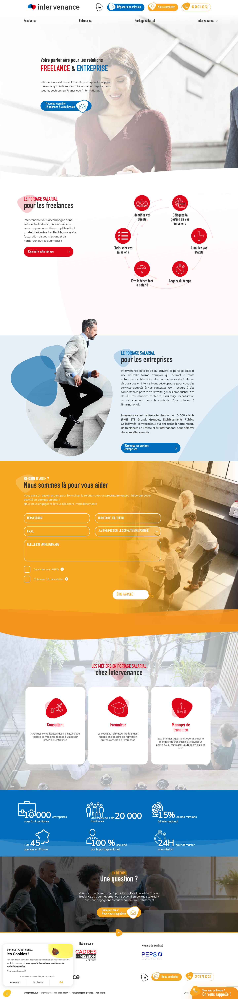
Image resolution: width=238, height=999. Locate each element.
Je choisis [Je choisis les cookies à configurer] (38, 982)
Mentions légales (78, 993)
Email (30, 531)
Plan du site (100, 993)
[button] (7, 993)
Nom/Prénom (34, 518)
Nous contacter (165, 977)
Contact (90, 993)
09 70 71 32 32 (198, 977)
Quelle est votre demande (43, 545)
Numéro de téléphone (111, 518)
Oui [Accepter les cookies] (61, 982)
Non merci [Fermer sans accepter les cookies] (14, 982)
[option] (119, 96)
